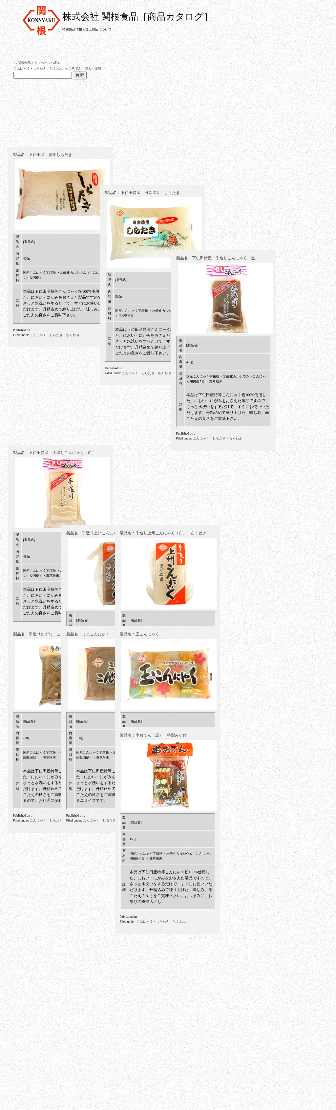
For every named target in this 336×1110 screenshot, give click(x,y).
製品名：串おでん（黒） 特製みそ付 (153, 735)
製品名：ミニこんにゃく (88, 634)
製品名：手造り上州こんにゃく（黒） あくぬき (109, 533)
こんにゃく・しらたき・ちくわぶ (38, 68)
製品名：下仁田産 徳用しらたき (42, 318)
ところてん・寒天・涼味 (83, 68)
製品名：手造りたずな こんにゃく (44, 634)
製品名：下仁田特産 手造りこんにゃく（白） (54, 533)
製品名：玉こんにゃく (139, 634)
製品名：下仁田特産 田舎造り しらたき (103, 432)
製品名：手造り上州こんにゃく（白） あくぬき (163, 533)
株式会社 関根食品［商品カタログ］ (137, 16)
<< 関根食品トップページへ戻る (37, 63)
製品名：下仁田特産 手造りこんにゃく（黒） (161, 432)
